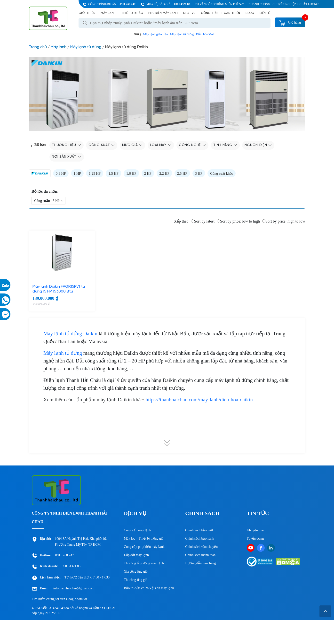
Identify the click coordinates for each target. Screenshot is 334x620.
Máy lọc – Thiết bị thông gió (144, 538)
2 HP (147, 173)
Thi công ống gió (135, 580)
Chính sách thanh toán (200, 555)
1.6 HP (131, 173)
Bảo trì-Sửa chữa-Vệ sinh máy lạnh (149, 588)
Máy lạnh (108, 13)
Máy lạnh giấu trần (155, 34)
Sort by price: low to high (238, 221)
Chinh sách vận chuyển (201, 547)
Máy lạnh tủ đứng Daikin (70, 333)
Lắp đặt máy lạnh (136, 555)
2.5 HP (182, 173)
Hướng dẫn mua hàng (200, 563)
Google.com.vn (76, 599)
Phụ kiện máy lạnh (163, 13)
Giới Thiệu (87, 13)
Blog (250, 13)
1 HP (77, 173)
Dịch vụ (189, 13)
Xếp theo (181, 221)
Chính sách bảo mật (199, 530)
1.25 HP (95, 173)
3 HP (198, 173)
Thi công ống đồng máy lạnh (144, 563)
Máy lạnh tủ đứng (182, 34)
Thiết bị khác (132, 13)
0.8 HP (61, 173)
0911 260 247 (127, 4)
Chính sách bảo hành (199, 538)
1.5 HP (113, 173)
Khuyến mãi (255, 530)
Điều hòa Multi (205, 34)
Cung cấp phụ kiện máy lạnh (144, 547)
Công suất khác (221, 173)
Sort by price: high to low (283, 221)
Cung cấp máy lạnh (137, 530)
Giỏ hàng (290, 22)
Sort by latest (203, 221)
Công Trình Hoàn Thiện (220, 13)
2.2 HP (164, 173)
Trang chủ (38, 47)
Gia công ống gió (136, 571)
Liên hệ (265, 13)
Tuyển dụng (255, 538)
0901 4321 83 (182, 4)
